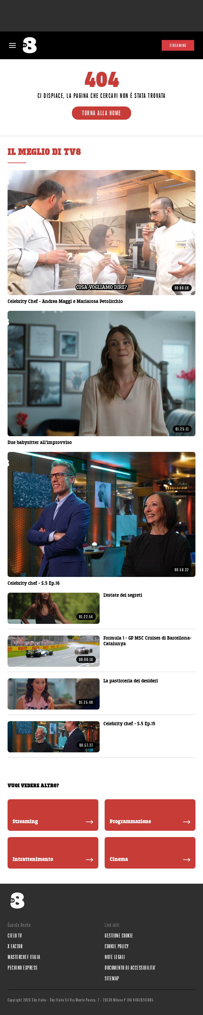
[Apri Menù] (12, 45)
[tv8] (32, 45)
